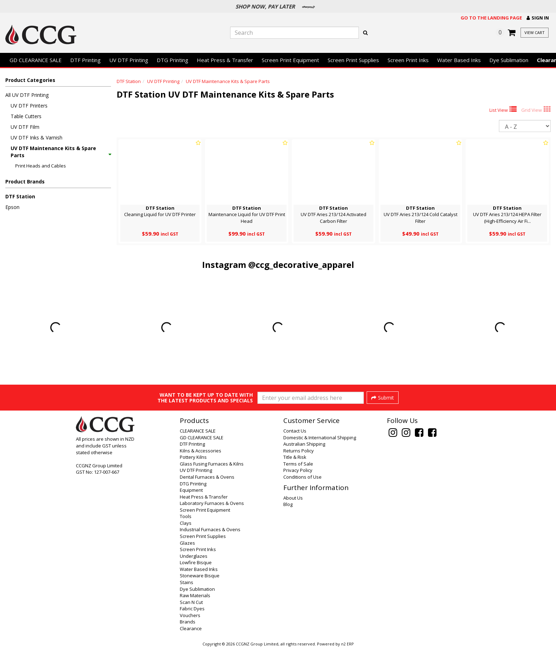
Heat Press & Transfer (225, 60)
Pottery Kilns (193, 457)
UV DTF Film (25, 126)
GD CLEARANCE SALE (36, 60)
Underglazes (193, 556)
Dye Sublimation (508, 60)
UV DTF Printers (29, 105)
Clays (185, 523)
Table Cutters (26, 116)
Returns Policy (298, 450)
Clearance (191, 628)
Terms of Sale (298, 464)
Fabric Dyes (192, 608)
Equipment (191, 490)
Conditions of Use (302, 477)
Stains (186, 582)
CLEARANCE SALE (198, 431)
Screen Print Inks (408, 60)
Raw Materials (195, 595)
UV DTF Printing (128, 60)
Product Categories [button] (30, 80)
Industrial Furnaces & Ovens (210, 529)
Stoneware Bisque (199, 575)
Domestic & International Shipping (319, 437)
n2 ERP (347, 644)
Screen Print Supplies (353, 60)
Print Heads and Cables (40, 166)
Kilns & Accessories (200, 450)
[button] (538, 18)
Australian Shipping (304, 444)
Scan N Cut (191, 602)
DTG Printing (172, 60)
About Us (293, 498)
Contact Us (294, 431)
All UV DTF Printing (27, 95)
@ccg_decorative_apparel (301, 264)
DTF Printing (85, 60)
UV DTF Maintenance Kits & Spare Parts (61, 152)
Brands (187, 621)
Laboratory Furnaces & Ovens (212, 503)
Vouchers (190, 615)
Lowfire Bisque (196, 562)
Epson (12, 207)
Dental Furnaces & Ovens (207, 477)
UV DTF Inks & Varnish (36, 137)
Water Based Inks (459, 60)
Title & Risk (294, 457)
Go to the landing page (491, 18)
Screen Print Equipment (290, 60)
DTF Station (20, 196)
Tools (185, 516)
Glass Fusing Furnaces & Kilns (212, 464)
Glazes (187, 543)
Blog (288, 504)
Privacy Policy (297, 470)
